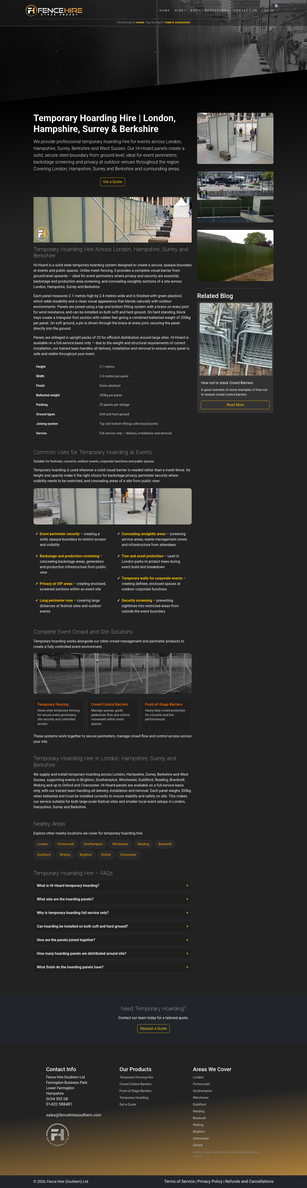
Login (267, 10)
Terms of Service (179, 1181)
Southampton (93, 844)
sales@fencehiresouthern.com (74, 1115)
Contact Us (244, 10)
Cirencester (128, 854)
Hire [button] (178, 10)
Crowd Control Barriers (135, 1084)
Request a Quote (153, 1028)
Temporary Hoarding (133, 1097)
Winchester (120, 844)
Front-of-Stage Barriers (135, 1091)
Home (163, 10)
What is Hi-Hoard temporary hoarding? (68, 885)
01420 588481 (59, 1104)
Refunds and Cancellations (249, 1181)
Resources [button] (214, 10)
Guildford (43, 854)
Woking (65, 854)
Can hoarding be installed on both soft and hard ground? (82, 926)
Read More (235, 405)
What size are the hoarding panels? (65, 899)
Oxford (106, 854)
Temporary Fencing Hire (136, 1077)
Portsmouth (65, 844)
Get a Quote (112, 182)
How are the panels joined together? (66, 940)
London (42, 844)
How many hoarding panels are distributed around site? (81, 953)
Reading (143, 844)
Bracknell (165, 844)
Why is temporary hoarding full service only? (73, 913)
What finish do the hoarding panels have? (70, 967)
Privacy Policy (209, 1181)
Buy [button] (193, 10)
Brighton (86, 854)
